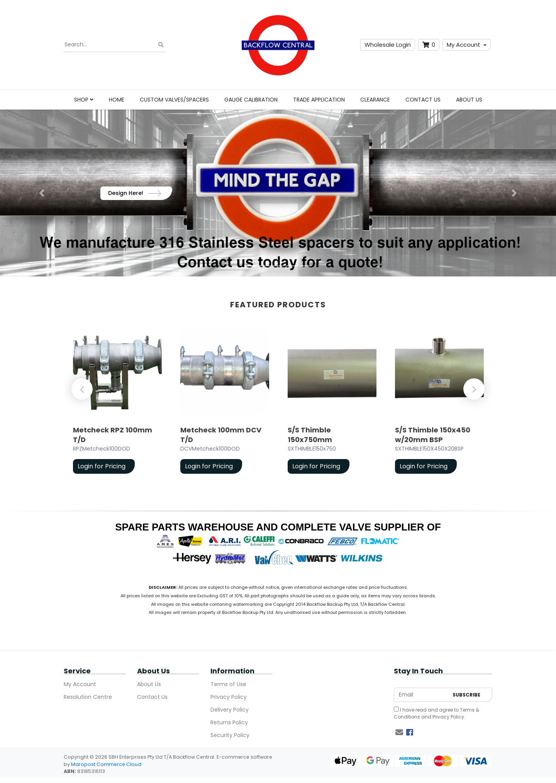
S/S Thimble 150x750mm (310, 434)
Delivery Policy (229, 710)
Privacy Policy (228, 697)
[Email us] (399, 732)
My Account (463, 45)
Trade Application (319, 99)
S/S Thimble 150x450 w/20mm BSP (432, 434)
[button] (41, 193)
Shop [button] (83, 99)
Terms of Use (228, 684)
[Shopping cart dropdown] (428, 45)
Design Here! (134, 193)
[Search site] (161, 45)
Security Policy (229, 735)
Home (116, 99)
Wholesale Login (387, 45)
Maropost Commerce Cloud (106, 764)
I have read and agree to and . (436, 713)
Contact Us (423, 99)
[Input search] (115, 44)
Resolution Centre (88, 697)
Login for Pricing (101, 466)
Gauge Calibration (251, 99)
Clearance (375, 99)
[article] (117, 402)
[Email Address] (421, 695)
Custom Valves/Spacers (174, 99)
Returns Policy (229, 722)
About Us (469, 99)
